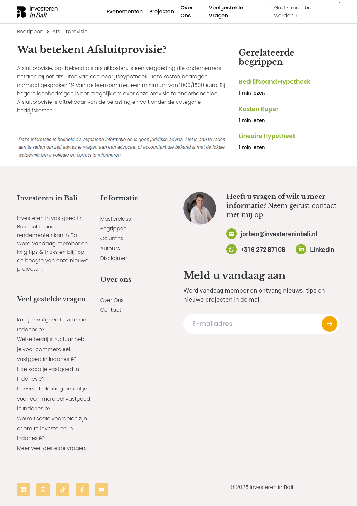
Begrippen (30, 31)
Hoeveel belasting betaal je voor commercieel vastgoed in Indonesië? (53, 398)
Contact (110, 310)
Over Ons (112, 300)
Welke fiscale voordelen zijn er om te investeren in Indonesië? (52, 428)
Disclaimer (113, 258)
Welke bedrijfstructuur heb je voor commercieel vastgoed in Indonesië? (50, 349)
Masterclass (115, 219)
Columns (111, 238)
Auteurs (110, 248)
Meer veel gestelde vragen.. (52, 448)
